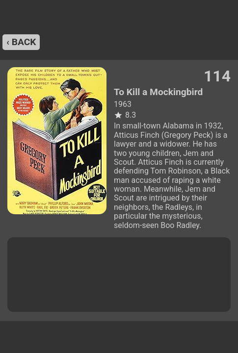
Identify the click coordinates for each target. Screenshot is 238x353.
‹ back (21, 42)
